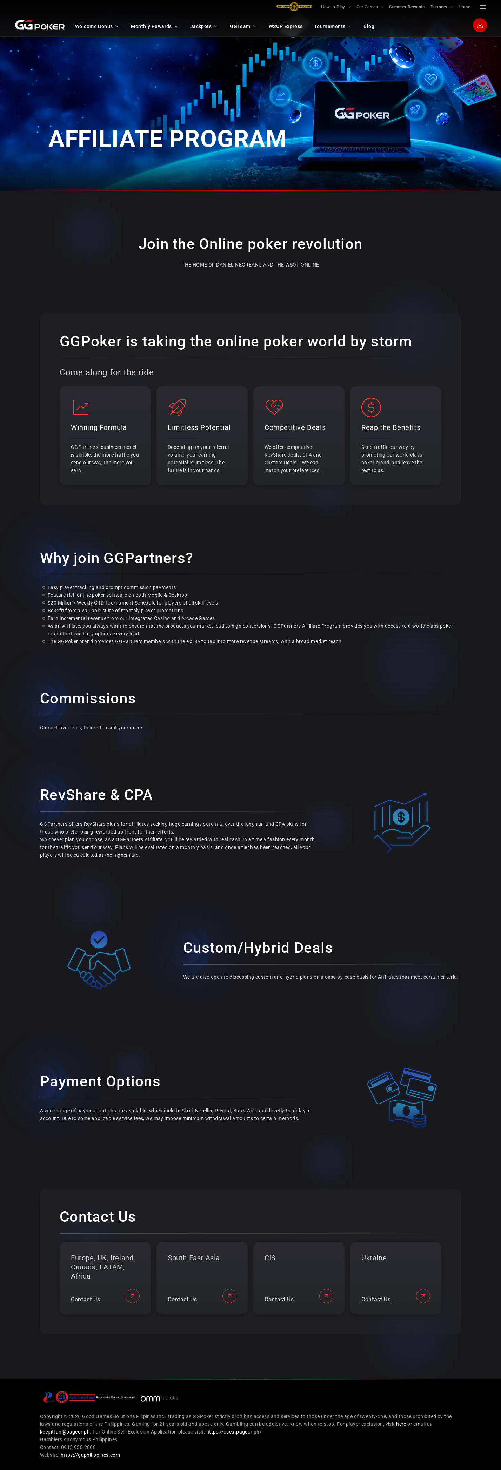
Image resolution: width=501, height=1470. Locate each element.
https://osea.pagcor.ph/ (234, 1432)
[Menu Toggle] (483, 7)
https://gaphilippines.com (90, 1455)
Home (464, 7)
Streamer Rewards (407, 7)
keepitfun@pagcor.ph (65, 1432)
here (401, 1424)
